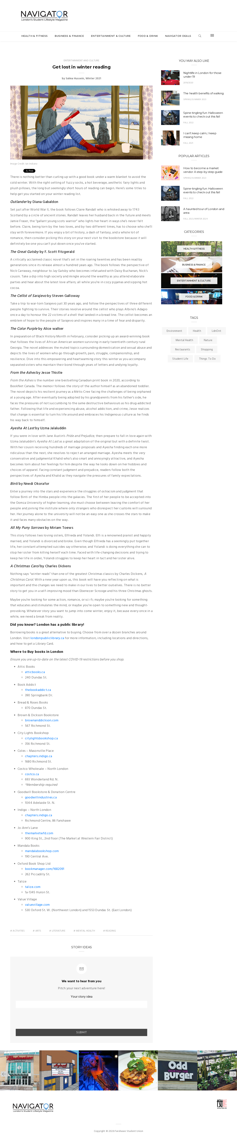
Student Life (180, 359)
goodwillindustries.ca (41, 797)
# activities (17, 931)
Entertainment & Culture (111, 35)
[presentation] (37, 1018)
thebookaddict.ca (38, 690)
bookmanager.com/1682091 (44, 869)
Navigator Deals (178, 35)
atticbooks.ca (35, 672)
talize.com (32, 887)
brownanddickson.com (41, 720)
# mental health (84, 931)
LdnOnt (216, 331)
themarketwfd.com (39, 833)
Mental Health (184, 340)
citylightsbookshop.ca (41, 738)
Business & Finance (69, 35)
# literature (57, 931)
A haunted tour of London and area (203, 210)
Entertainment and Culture (81, 60)
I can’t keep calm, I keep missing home (199, 135)
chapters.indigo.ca (38, 756)
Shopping (207, 349)
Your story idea (81, 996)
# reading (109, 931)
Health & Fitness (34, 35)
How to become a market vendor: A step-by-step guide (203, 170)
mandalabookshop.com (42, 851)
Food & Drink (148, 35)
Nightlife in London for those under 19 (202, 74)
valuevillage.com (37, 905)
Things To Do (207, 359)
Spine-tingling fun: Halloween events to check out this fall (203, 114)
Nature (208, 340)
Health (197, 331)
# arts (37, 931)
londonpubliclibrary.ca (47, 638)
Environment (174, 331)
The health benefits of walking (203, 93)
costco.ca (32, 774)
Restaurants (182, 349)
